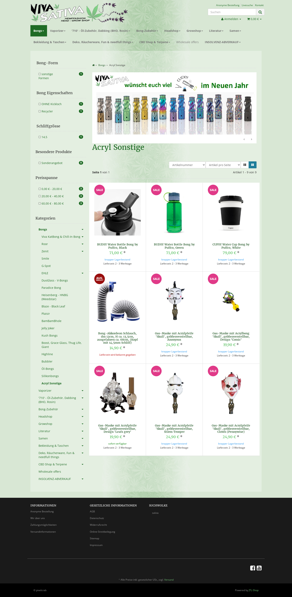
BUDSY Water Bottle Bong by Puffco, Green (174, 246)
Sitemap (94, 538)
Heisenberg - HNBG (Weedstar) (55, 297)
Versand (169, 579)
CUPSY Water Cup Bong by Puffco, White (231, 246)
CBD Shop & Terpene (154, 42)
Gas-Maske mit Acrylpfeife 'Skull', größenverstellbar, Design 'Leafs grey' (117, 429)
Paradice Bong (51, 288)
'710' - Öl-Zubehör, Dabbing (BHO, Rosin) (101, 31)
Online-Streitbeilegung (102, 531)
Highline (47, 354)
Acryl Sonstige (51, 383)
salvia (155, 513)
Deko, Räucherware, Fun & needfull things (102, 42)
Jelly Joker (48, 328)
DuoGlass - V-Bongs (55, 280)
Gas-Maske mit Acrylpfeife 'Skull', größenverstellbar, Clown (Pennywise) (231, 429)
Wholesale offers (187, 42)
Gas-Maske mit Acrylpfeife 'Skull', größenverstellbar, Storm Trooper (174, 429)
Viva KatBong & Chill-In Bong (64, 236)
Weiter (251, 139)
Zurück (244, 139)
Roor (64, 244)
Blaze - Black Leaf (53, 306)
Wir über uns (37, 518)
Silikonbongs (50, 376)
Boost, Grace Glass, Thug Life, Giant (62, 345)
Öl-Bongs (48, 369)
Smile (45, 258)
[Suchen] (232, 12)
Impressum (96, 545)
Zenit (64, 251)
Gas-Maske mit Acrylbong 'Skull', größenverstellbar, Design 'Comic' (231, 336)
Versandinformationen (43, 531)
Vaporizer (57, 31)
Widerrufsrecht (98, 525)
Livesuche (247, 5)
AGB (92, 511)
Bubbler (47, 361)
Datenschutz (97, 518)
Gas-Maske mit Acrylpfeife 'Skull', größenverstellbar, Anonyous (174, 336)
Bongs (38, 31)
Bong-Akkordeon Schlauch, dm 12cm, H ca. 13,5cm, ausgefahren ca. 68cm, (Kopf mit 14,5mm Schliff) (117, 338)
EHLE (64, 273)
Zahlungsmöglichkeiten (43, 525)
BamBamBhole (51, 321)
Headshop (172, 31)
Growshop (195, 31)
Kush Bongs (50, 335)
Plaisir (46, 314)
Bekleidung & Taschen (49, 42)
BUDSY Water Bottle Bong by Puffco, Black (117, 246)
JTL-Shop (254, 590)
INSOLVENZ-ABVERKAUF (223, 42)
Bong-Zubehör (147, 31)
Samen (235, 31)
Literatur (216, 31)
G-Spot (46, 266)
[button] (245, 164)
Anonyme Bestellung (227, 5)
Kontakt (259, 5)
